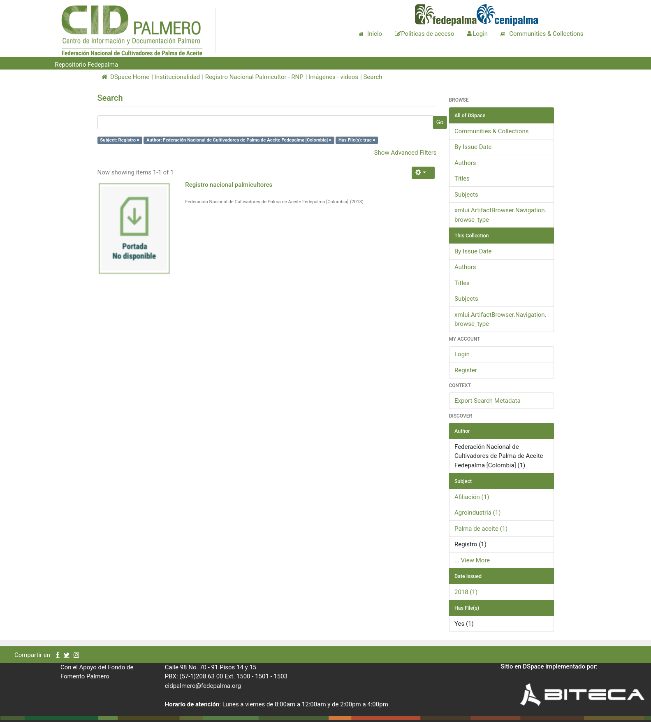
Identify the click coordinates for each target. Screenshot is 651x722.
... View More (472, 560)
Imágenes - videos (333, 77)
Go (440, 122)
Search (372, 77)
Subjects (466, 194)
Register (465, 370)
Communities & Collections (491, 131)
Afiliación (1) (471, 497)
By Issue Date (473, 147)
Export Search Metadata (487, 400)
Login (462, 354)
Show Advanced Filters (405, 152)
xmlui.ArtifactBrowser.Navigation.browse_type (500, 215)
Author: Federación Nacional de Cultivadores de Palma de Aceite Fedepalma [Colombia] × (238, 140)
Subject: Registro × (119, 140)
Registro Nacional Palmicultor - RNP (254, 77)
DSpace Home (126, 77)
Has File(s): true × (356, 140)
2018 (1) (465, 592)
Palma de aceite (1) (480, 528)
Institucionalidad (177, 77)
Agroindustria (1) (477, 512)
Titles (462, 178)
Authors (465, 163)
